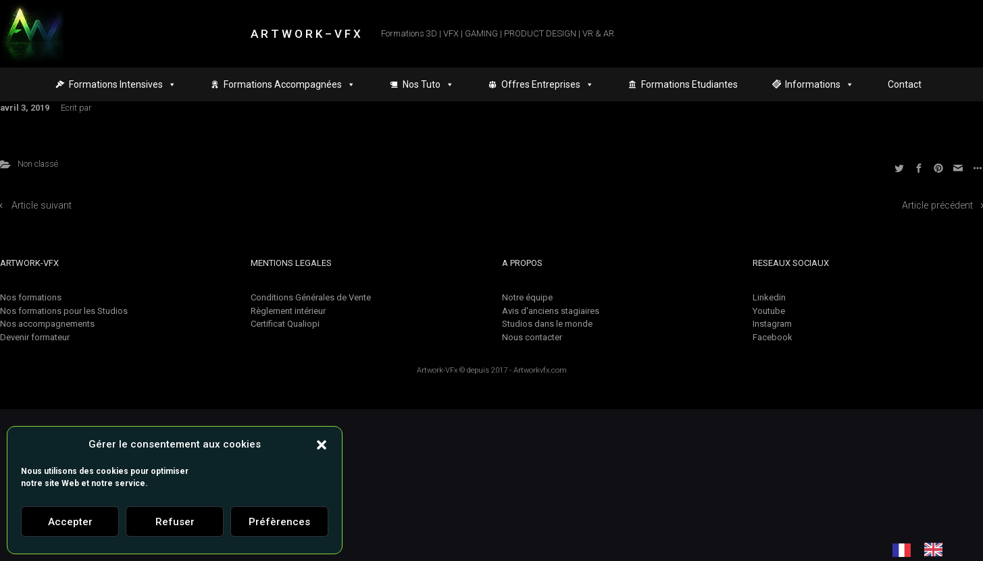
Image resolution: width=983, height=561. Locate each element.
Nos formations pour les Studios (64, 311)
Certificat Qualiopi (285, 324)
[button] (321, 444)
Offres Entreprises (547, 84)
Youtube (769, 311)
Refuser (175, 522)
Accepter (70, 522)
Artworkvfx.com (540, 370)
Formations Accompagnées (289, 84)
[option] (936, 549)
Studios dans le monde (547, 324)
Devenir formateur (35, 337)
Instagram (772, 324)
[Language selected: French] (924, 549)
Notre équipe (527, 297)
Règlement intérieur (288, 311)
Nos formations (30, 297)
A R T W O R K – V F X (306, 34)
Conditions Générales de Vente (311, 297)
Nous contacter (532, 337)
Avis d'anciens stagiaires (550, 311)
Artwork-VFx (437, 370)
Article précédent (937, 205)
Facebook (772, 337)
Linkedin (769, 297)
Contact (905, 84)
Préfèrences (279, 522)
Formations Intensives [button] (122, 84)
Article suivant (41, 205)
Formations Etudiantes (689, 84)
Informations (819, 84)
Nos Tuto (428, 84)
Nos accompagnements (47, 324)
